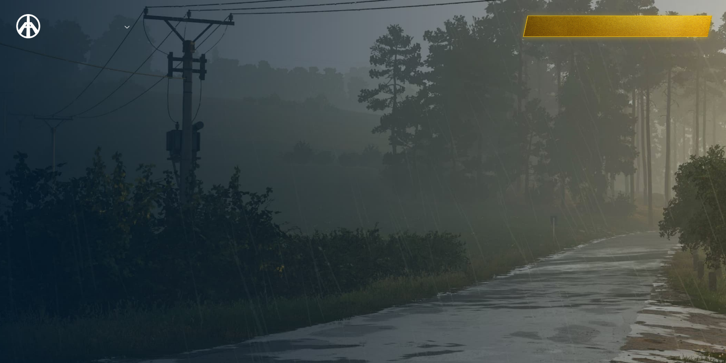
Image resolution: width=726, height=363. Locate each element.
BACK (181, 248)
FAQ (312, 26)
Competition (88, 26)
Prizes (143, 26)
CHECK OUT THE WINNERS (647, 26)
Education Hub (255, 26)
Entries (192, 26)
